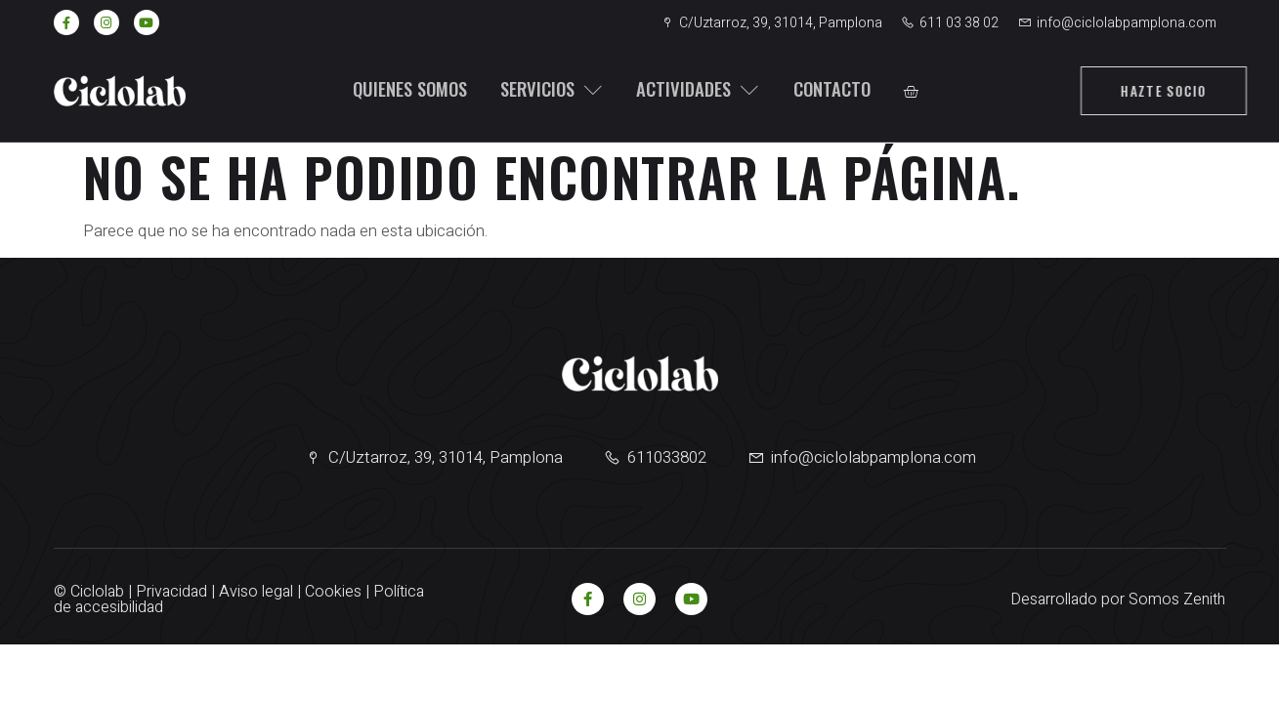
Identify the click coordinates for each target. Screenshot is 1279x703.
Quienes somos (404, 90)
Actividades (690, 90)
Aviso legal (256, 591)
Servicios (545, 90)
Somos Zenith (1177, 599)
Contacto (822, 90)
